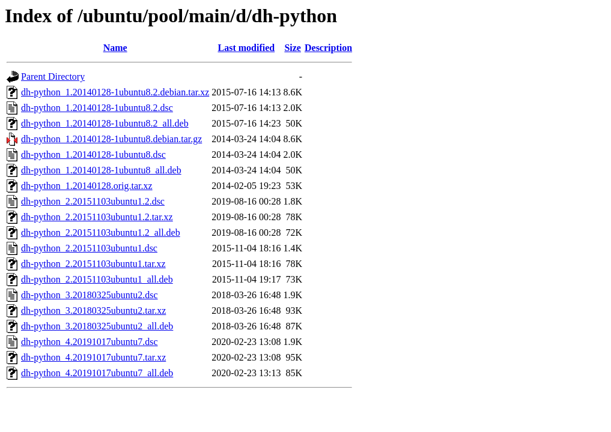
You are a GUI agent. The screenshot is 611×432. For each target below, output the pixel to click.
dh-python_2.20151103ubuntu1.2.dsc (93, 201)
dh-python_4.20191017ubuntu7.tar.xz (93, 357)
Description (328, 48)
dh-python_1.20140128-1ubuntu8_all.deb (101, 170)
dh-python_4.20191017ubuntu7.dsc (89, 342)
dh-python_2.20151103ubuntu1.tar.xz (93, 264)
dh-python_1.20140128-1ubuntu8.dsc (93, 154)
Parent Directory (53, 76)
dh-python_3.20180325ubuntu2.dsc (89, 295)
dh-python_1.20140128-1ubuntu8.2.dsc (97, 108)
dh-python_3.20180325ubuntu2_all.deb (97, 326)
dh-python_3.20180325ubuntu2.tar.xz (93, 310)
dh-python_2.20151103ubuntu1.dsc (89, 248)
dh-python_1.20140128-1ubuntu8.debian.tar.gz (111, 139)
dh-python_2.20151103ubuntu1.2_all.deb (100, 232)
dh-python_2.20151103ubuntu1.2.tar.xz (97, 217)
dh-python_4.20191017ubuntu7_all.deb (97, 373)
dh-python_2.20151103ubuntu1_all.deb (97, 279)
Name (115, 48)
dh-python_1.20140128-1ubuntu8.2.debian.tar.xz (115, 92)
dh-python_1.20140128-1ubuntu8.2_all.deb (105, 123)
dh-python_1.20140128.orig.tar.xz (87, 186)
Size (292, 48)
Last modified (246, 48)
